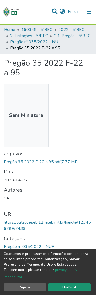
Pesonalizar (13, 277)
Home (9, 29)
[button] (62, 12)
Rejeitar (25, 287)
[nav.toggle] (89, 12)
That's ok (69, 287)
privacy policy (66, 269)
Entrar (74, 12)
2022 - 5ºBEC (71, 29)
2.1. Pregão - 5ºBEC (72, 36)
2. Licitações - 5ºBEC (29, 36)
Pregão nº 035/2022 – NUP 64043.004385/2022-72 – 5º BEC (35, 42)
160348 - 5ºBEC (36, 29)
